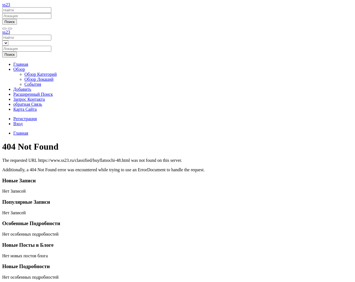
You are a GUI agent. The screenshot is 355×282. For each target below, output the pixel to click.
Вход (18, 123)
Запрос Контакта (29, 99)
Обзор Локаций (39, 79)
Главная (20, 64)
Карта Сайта (25, 109)
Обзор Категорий (40, 74)
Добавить (22, 89)
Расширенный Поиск (33, 94)
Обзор (19, 69)
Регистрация (25, 118)
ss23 (6, 4)
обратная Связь (27, 104)
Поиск (9, 22)
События (32, 84)
